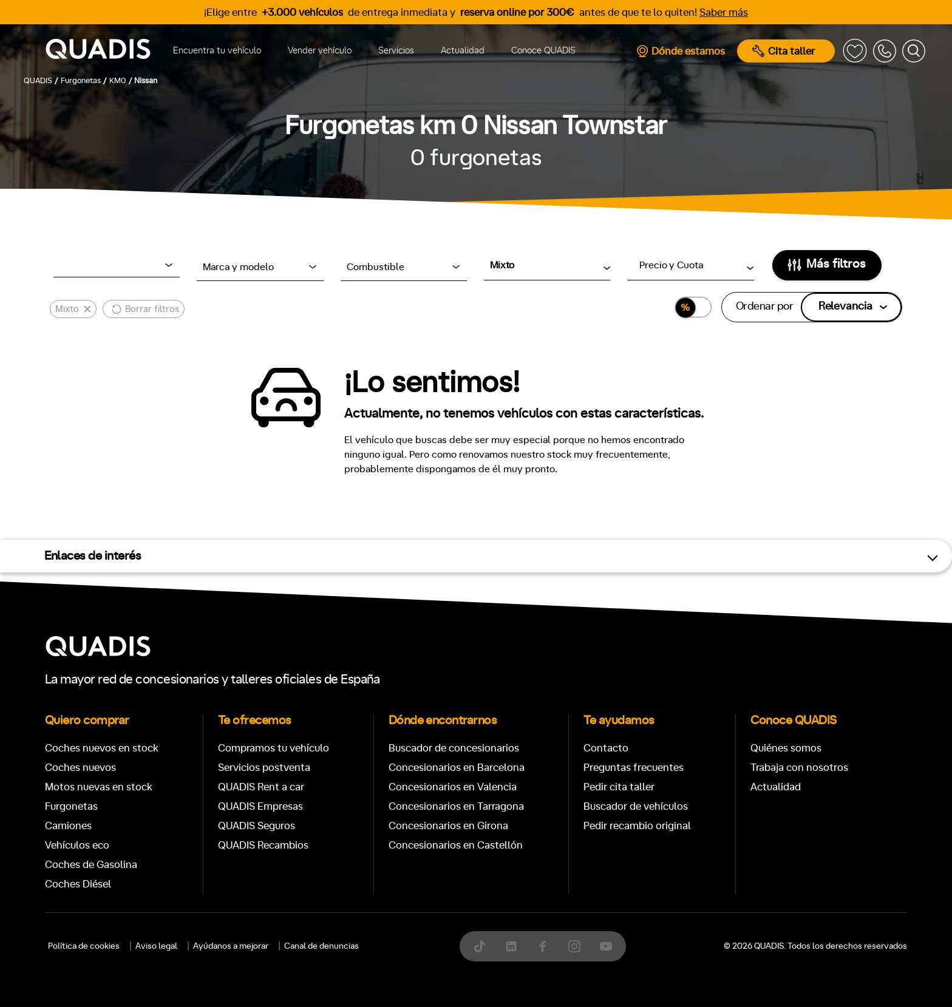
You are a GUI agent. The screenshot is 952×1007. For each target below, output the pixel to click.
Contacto (605, 748)
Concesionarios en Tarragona (456, 806)
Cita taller (783, 51)
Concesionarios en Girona (448, 826)
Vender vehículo (320, 50)
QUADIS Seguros (256, 826)
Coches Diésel (78, 884)
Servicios (396, 50)
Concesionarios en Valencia (453, 787)
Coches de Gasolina (91, 865)
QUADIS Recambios (263, 845)
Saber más (723, 12)
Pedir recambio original (637, 826)
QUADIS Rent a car (261, 787)
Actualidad (462, 50)
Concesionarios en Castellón (456, 845)
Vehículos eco (77, 845)
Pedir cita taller (618, 787)
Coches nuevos (80, 767)
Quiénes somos (785, 748)
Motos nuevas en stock (98, 787)
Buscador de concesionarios (454, 748)
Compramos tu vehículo (273, 748)
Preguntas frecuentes (633, 767)
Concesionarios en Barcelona (457, 767)
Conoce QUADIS (543, 50)
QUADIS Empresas (260, 806)
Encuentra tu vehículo (217, 50)
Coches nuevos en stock (101, 748)
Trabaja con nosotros (799, 767)
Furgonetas (71, 806)
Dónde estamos (680, 51)
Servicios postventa (264, 767)
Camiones (68, 826)
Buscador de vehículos (635, 806)
